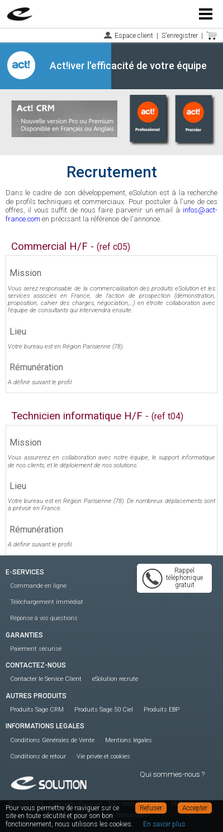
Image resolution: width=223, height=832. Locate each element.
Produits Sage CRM (37, 709)
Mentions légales (128, 740)
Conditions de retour (38, 756)
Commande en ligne (38, 585)
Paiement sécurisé (35, 648)
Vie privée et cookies (103, 756)
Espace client (134, 36)
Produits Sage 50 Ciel (103, 709)
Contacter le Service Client (46, 679)
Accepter (194, 808)
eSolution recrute (115, 679)
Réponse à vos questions (44, 618)
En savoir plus (164, 824)
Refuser (151, 808)
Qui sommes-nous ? (172, 774)
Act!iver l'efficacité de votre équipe (128, 65)
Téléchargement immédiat (46, 602)
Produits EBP (161, 709)
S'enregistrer (180, 36)
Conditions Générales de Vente (52, 740)
